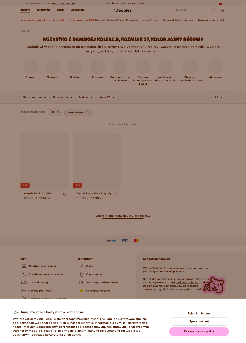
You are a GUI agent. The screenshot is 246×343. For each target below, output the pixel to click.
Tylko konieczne (199, 313)
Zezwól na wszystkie (199, 331)
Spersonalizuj (199, 321)
